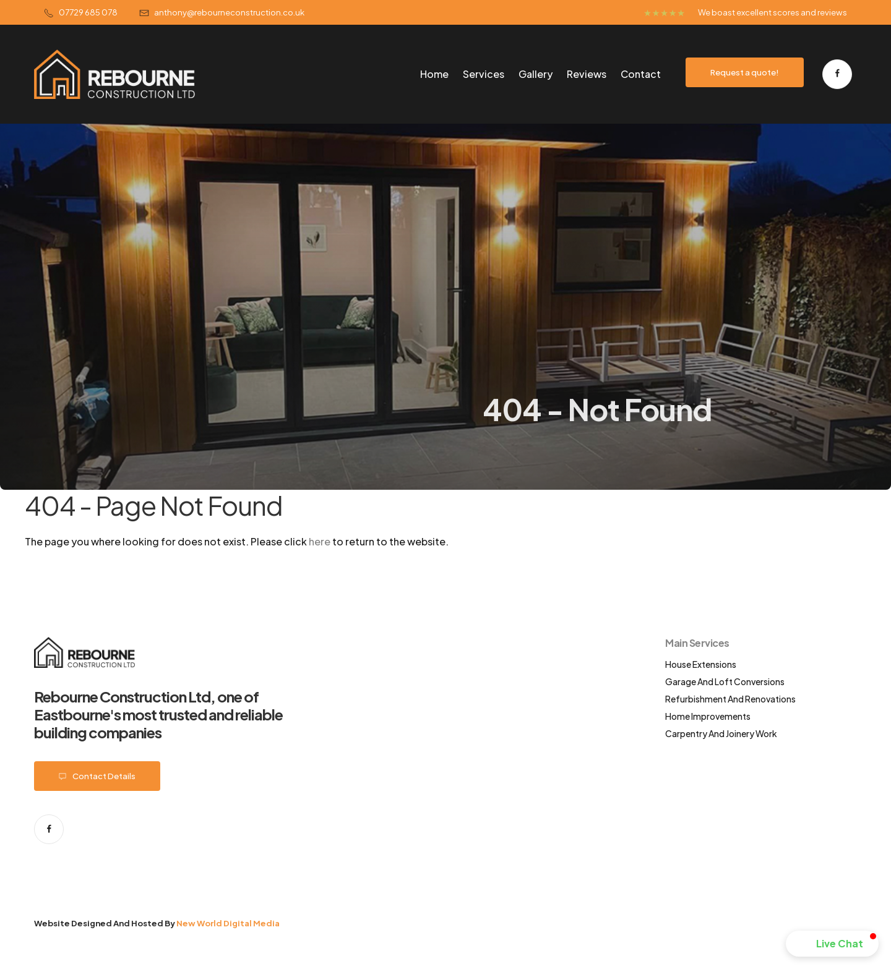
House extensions (700, 664)
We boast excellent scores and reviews (772, 12)
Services (483, 73)
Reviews (586, 73)
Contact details (97, 776)
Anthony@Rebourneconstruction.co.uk (221, 12)
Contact (641, 73)
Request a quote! (744, 72)
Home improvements (708, 716)
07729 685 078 (81, 12)
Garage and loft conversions (725, 681)
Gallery (536, 73)
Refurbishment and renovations (730, 698)
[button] (832, 944)
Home (434, 73)
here (319, 541)
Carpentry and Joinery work (721, 733)
